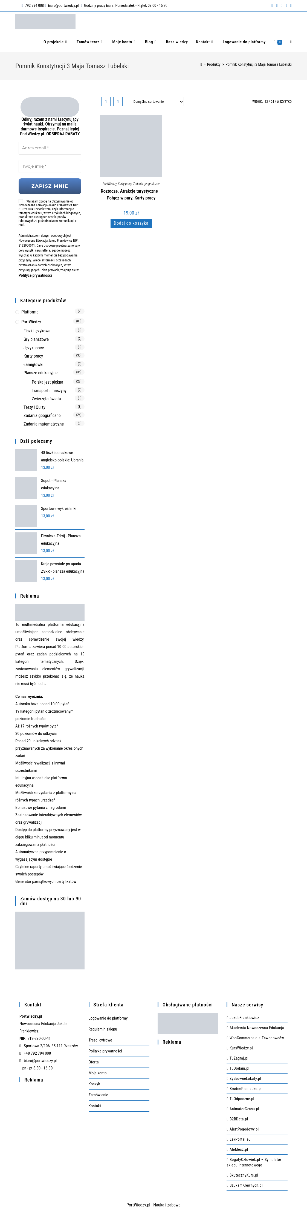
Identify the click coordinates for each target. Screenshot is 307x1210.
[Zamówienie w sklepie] (156, 101)
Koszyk (94, 1082)
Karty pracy (125, 184)
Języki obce (34, 346)
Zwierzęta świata (46, 397)
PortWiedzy (110, 184)
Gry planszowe (36, 338)
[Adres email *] (50, 148)
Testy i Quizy (34, 406)
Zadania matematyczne (44, 422)
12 (266, 102)
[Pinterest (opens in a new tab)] (276, 5)
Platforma (30, 310)
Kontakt (95, 1104)
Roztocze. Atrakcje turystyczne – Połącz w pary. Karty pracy (131, 194)
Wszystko (284, 102)
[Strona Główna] (201, 64)
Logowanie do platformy (108, 1016)
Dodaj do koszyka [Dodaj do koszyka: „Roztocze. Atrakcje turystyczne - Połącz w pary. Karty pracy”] (131, 223)
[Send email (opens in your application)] (290, 5)
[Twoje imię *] (50, 165)
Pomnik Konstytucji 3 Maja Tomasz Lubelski (258, 64)
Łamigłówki (33, 363)
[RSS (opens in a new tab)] (286, 5)
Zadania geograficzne (146, 184)
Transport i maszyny (49, 389)
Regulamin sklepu (103, 1027)
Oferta (94, 1060)
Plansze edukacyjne (40, 371)
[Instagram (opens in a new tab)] (281, 5)
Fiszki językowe (37, 329)
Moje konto (98, 1071)
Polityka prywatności (105, 1049)
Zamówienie (98, 1093)
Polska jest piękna (47, 380)
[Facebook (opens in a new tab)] (272, 5)
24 (272, 102)
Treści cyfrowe (100, 1038)
